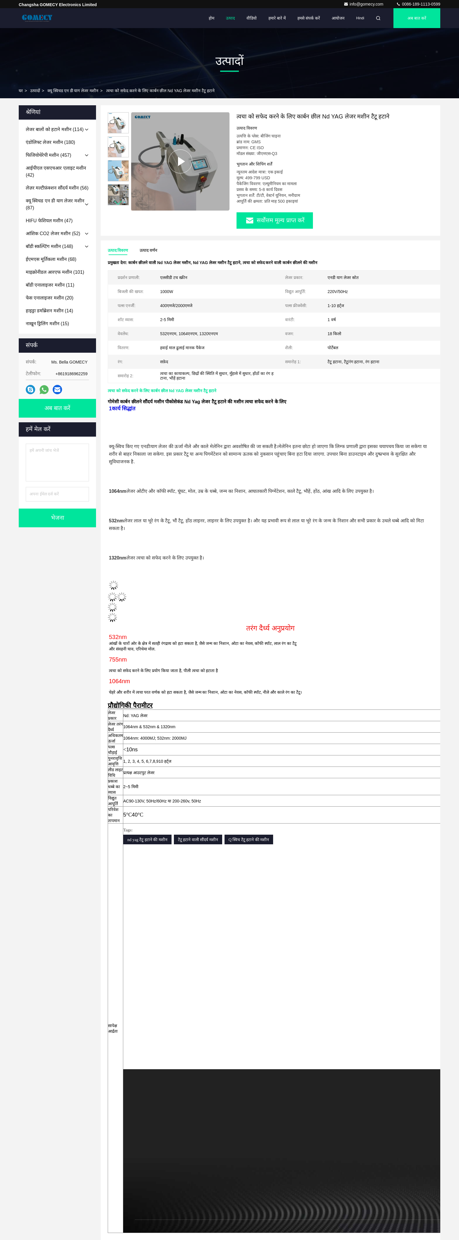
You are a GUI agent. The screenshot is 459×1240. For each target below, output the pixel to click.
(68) (51, 259)
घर (21, 90)
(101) (55, 272)
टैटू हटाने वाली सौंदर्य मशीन (198, 840)
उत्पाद (230, 18)
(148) (49, 246)
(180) (50, 142)
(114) (55, 129)
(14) (49, 310)
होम (211, 18)
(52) (53, 233)
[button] (118, 203)
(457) (48, 155)
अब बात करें (416, 18)
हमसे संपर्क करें (308, 18)
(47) (49, 220)
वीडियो (251, 18)
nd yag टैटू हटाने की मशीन (147, 840)
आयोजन (338, 18)
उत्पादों (35, 90)
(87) (55, 204)
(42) (56, 172)
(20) (49, 297)
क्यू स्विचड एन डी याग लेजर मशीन (72, 90)
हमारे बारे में (277, 18)
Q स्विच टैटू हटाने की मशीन (249, 840)
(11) (50, 285)
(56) (57, 187)
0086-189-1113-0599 (418, 4)
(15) (47, 323)
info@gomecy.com (364, 4)
